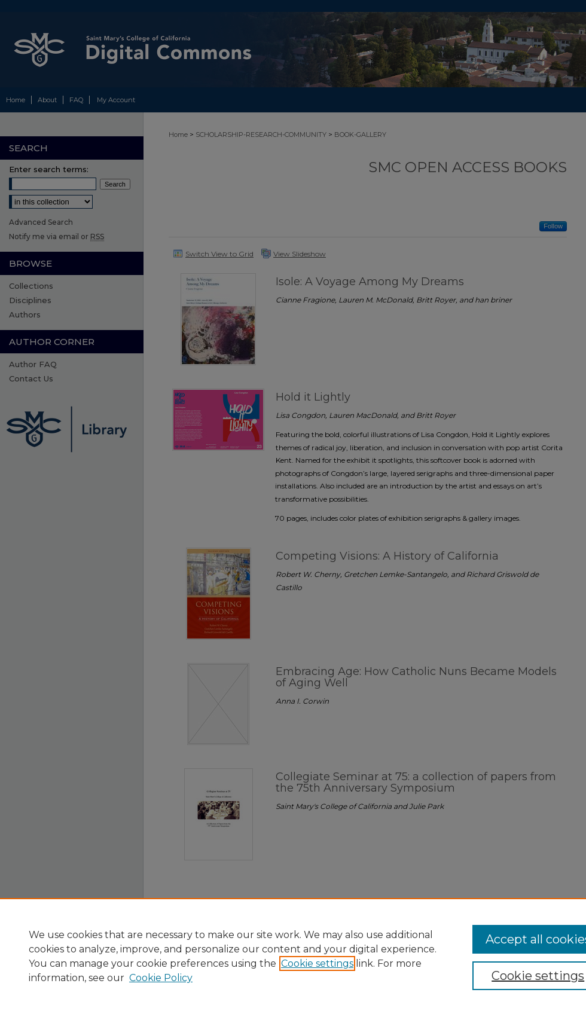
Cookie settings (317, 963)
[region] (293, 956)
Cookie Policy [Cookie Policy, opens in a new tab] (161, 978)
